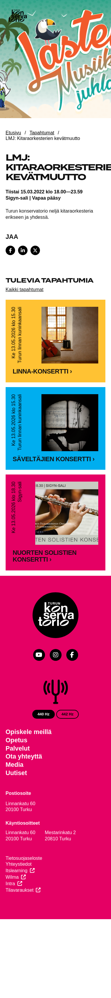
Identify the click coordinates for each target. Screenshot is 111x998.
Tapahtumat (42, 132)
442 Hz (68, 748)
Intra (10, 917)
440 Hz (44, 748)
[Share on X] (35, 250)
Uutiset (16, 807)
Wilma (12, 911)
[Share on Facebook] (10, 250)
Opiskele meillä (29, 765)
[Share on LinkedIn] (23, 250)
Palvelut (18, 782)
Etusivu (13, 132)
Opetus (17, 774)
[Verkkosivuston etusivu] (17, 16)
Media (15, 798)
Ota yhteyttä (24, 790)
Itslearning (17, 904)
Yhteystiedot (19, 898)
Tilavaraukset (20, 923)
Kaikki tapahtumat (25, 289)
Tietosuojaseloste (24, 891)
